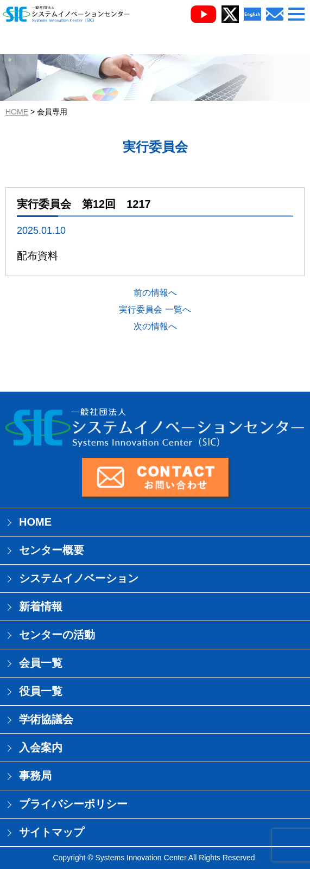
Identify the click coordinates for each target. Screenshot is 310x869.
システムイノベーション (78, 578)
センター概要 (51, 550)
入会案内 (40, 747)
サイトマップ (51, 832)
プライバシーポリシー (73, 804)
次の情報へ (155, 326)
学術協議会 (46, 719)
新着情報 (40, 606)
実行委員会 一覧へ (155, 309)
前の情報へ (155, 292)
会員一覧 (40, 663)
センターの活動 (57, 635)
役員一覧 (40, 691)
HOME (16, 111)
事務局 (35, 776)
